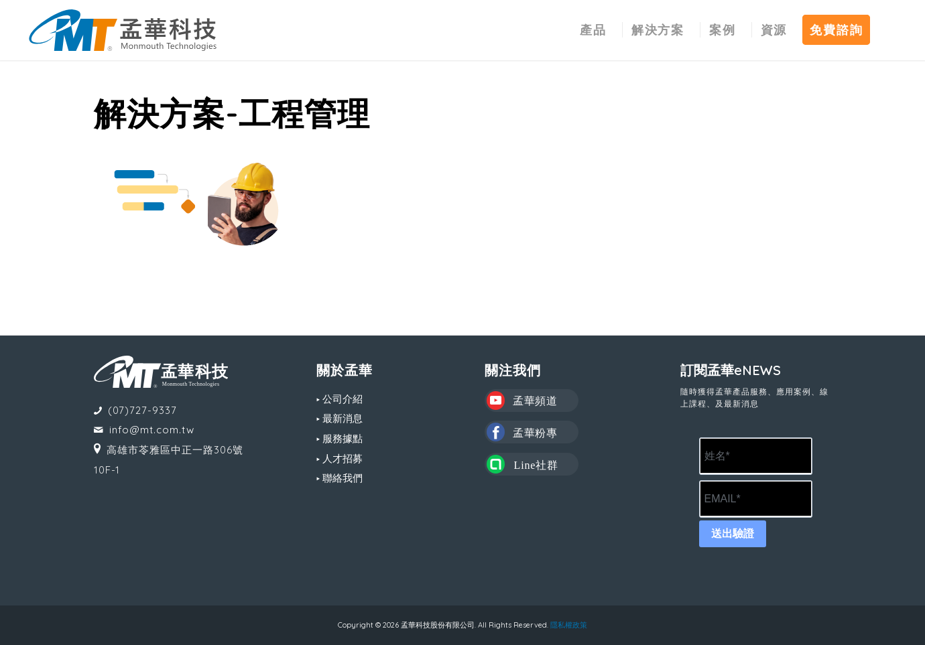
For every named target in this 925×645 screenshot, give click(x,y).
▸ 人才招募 (339, 458)
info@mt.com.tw (151, 429)
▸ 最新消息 (339, 418)
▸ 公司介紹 (339, 398)
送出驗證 (732, 533)
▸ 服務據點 (339, 438)
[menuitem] (593, 30)
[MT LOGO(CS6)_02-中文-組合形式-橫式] (123, 30)
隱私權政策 (568, 625)
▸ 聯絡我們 (339, 478)
